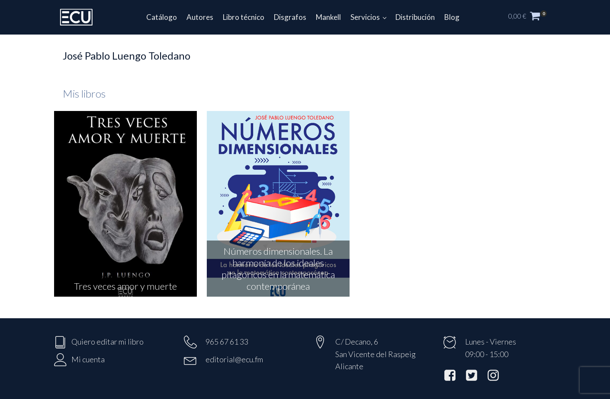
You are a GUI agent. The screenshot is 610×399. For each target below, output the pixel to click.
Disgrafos (290, 17)
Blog (451, 17)
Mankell (328, 17)
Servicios (365, 17)
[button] (532, 17)
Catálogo (161, 17)
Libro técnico (243, 17)
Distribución (415, 17)
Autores (199, 17)
